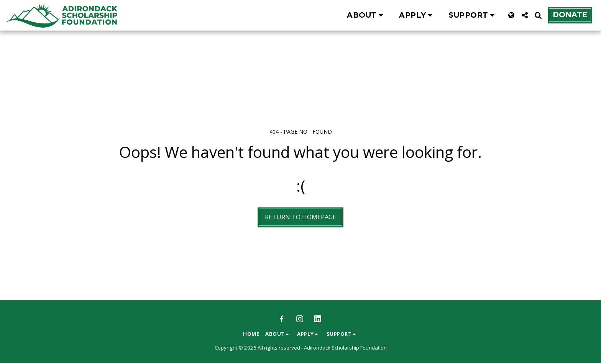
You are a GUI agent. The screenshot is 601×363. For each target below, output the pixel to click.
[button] (366, 15)
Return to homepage (300, 216)
